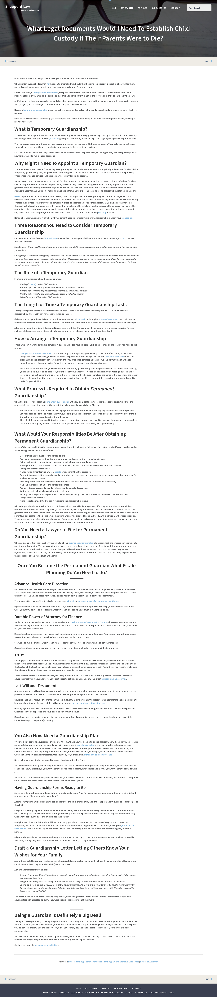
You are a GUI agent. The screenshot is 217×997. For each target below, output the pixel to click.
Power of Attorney (149, 961)
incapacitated (50, 238)
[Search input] (199, 7)
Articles (106, 988)
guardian (53, 138)
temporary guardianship (35, 109)
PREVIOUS (11, 61)
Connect (136, 988)
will (48, 83)
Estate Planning (76, 961)
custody (102, 212)
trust (124, 238)
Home (78, 988)
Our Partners (121, 988)
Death (17, 196)
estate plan (127, 217)
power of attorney (108, 319)
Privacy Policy (167, 992)
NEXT (207, 61)
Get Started (91, 988)
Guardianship (119, 961)
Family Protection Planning (98, 961)
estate (58, 471)
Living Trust (133, 961)
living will (80, 319)
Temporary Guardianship (46, 92)
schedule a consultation (46, 945)
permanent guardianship (57, 401)
